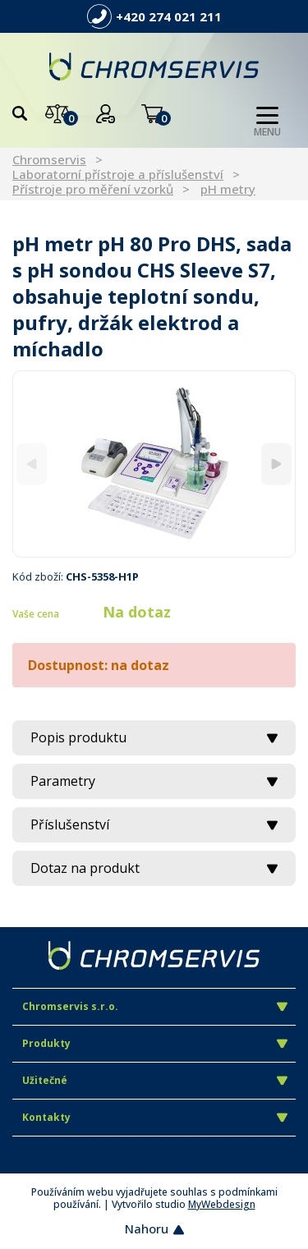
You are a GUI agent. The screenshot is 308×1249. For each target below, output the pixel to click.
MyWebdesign (221, 1204)
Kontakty (154, 1117)
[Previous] (31, 463)
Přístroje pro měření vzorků (92, 189)
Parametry (154, 781)
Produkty (154, 1043)
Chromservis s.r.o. (154, 1006)
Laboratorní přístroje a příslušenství (117, 174)
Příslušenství (154, 824)
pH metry (227, 189)
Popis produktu (154, 737)
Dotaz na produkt (154, 868)
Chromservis (49, 159)
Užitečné (154, 1080)
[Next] (276, 463)
